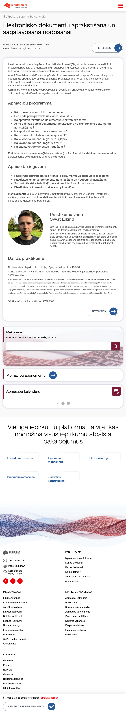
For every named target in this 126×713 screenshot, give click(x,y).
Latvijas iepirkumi (12, 611)
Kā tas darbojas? (74, 567)
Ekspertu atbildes (74, 625)
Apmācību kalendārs (76, 598)
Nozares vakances (75, 620)
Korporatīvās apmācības (78, 607)
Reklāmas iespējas (13, 678)
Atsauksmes (71, 581)
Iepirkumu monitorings (15, 602)
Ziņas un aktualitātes (76, 616)
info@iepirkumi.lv (14, 566)
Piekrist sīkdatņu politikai (31, 706)
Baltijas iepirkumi (12, 616)
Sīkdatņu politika (12, 688)
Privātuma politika (12, 683)
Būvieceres (9, 634)
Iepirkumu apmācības (21, 477)
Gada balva (71, 634)
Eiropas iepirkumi (12, 620)
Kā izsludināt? (72, 571)
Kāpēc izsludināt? (74, 562)
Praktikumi (71, 602)
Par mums (8, 660)
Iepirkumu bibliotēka (76, 630)
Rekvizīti (7, 669)
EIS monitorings (99, 458)
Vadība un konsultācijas (78, 576)
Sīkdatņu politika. (50, 697)
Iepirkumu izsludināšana (78, 558)
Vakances (8, 674)
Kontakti (7, 665)
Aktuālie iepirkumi (12, 607)
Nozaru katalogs (12, 625)
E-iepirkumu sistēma (20, 458)
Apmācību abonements (32, 375)
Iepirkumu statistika (13, 630)
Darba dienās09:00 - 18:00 (12, 572)
